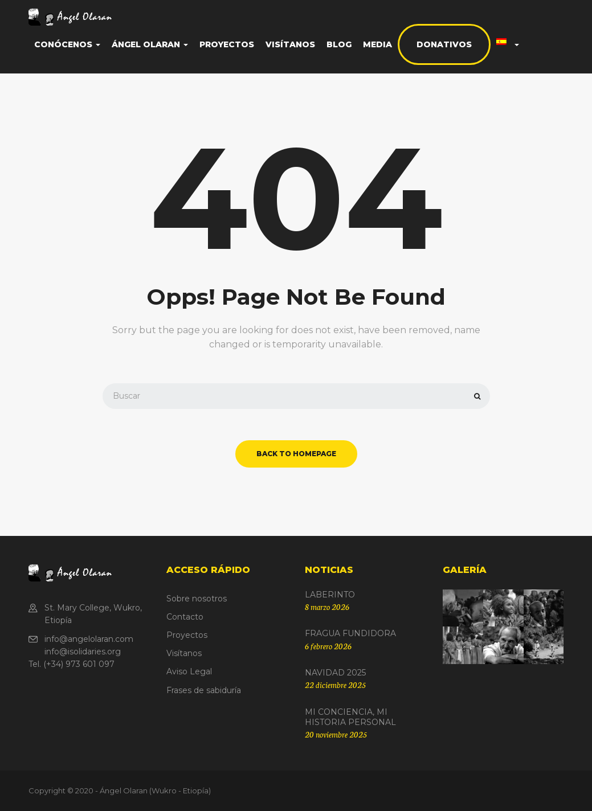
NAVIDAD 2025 (335, 672)
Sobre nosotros (196, 598)
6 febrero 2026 (328, 646)
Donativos (444, 44)
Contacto (184, 617)
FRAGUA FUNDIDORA (350, 633)
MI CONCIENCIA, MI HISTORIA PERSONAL (350, 717)
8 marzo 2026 (327, 606)
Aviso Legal (189, 671)
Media (377, 44)
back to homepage (296, 453)
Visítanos (290, 44)
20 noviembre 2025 (336, 734)
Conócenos (67, 44)
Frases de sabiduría (203, 690)
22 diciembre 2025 (335, 684)
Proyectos (226, 44)
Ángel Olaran (150, 44)
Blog (339, 44)
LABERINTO (330, 594)
